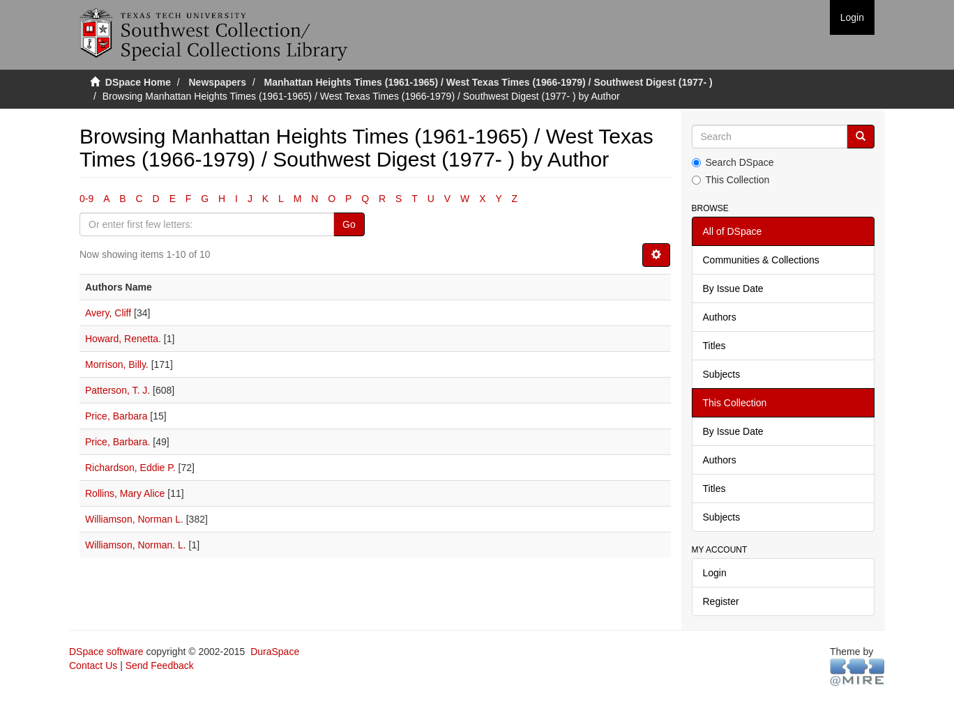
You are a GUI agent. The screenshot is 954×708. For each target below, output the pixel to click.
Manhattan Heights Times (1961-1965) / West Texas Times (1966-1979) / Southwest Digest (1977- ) (488, 82)
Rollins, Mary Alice (125, 493)
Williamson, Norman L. (134, 519)
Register (721, 601)
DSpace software (106, 651)
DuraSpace (274, 651)
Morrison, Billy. (117, 364)
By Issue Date (733, 288)
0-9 (86, 198)
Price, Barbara (116, 416)
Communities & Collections (761, 260)
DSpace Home (138, 82)
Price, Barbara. (117, 441)
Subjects (722, 374)
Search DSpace (733, 162)
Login (715, 572)
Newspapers (217, 82)
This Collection (731, 179)
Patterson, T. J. (117, 390)
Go (349, 224)
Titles (714, 345)
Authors (719, 317)
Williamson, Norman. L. (135, 545)
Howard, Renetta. (123, 338)
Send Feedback (160, 665)
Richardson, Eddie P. (130, 467)
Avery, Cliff (108, 312)
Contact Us (93, 665)
